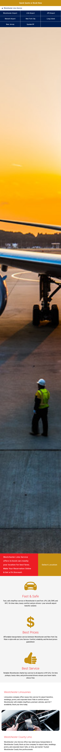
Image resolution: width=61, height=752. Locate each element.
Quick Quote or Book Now (30, 3)
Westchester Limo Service (13, 8)
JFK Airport (51, 13)
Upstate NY (30, 24)
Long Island (51, 19)
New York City (30, 19)
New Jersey (10, 24)
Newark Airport (10, 19)
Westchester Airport (10, 13)
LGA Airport (30, 13)
